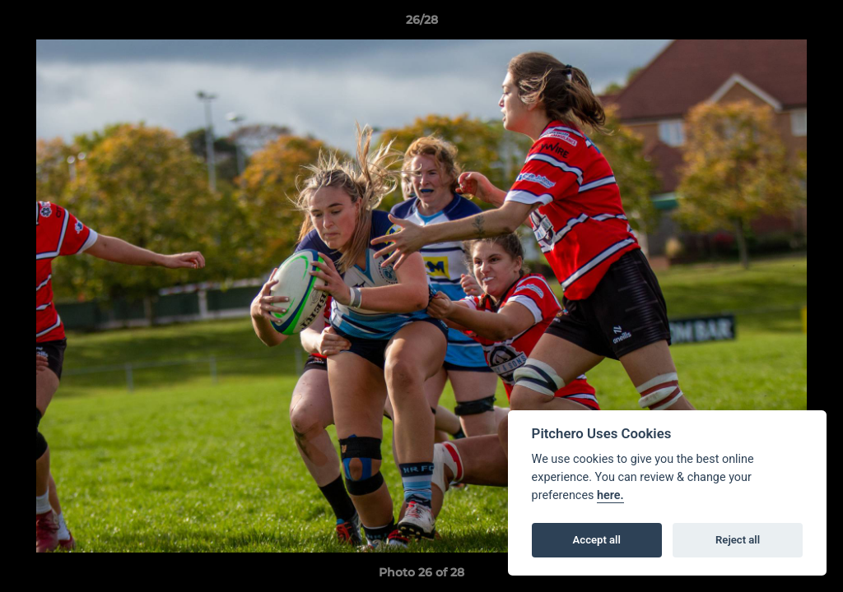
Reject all (737, 540)
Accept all (597, 540)
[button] (813, 23)
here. (610, 495)
